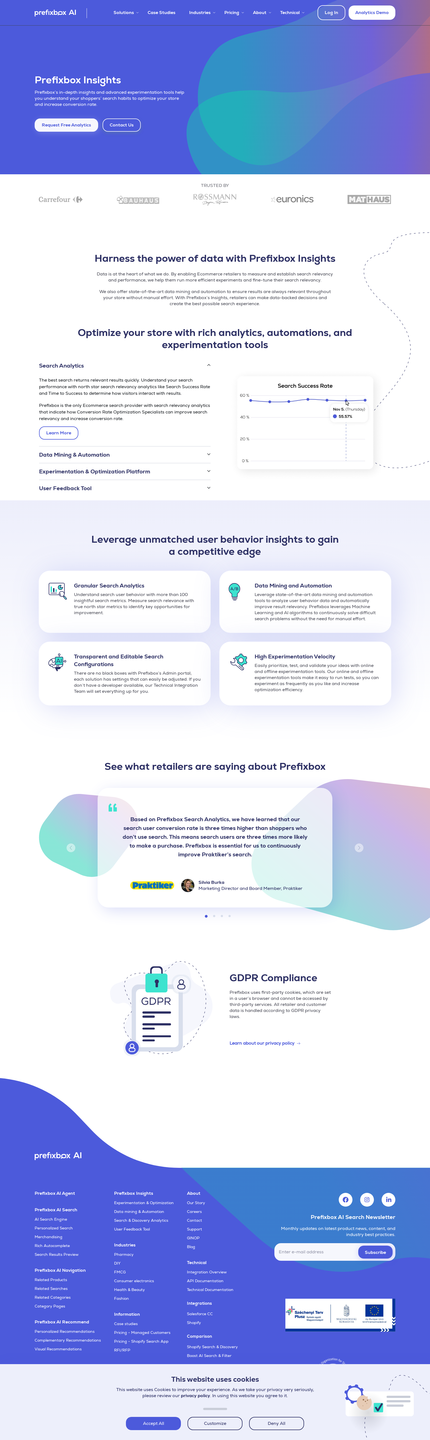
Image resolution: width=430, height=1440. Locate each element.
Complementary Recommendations (68, 1340)
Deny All (276, 1423)
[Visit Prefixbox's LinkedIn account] (388, 1200)
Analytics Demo (372, 12)
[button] (125, 365)
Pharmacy (124, 1254)
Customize (215, 1423)
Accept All (153, 1423)
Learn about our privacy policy (262, 1043)
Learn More (59, 434)
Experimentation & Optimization (144, 1202)
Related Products (51, 1279)
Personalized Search (54, 1228)
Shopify (194, 1322)
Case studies (126, 1323)
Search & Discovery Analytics (141, 1220)
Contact (194, 1220)
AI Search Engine (51, 1219)
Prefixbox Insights (133, 1193)
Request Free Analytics (66, 125)
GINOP (193, 1237)
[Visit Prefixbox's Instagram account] (367, 1200)
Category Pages (50, 1306)
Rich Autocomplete (52, 1245)
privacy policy (195, 1395)
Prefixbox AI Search (56, 1210)
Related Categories (53, 1297)
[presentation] (353, 1277)
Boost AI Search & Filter (209, 1355)
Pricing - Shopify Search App (141, 1341)
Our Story (196, 1202)
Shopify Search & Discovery (212, 1346)
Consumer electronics (134, 1280)
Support (194, 1229)
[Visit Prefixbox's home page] (61, 13)
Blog (191, 1246)
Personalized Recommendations (65, 1331)
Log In (331, 12)
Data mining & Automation (139, 1211)
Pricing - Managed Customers (142, 1332)
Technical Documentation (210, 1289)
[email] (334, 1252)
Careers (194, 1211)
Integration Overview (207, 1272)
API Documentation (205, 1280)
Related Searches (51, 1288)
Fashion (121, 1298)
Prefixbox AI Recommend (62, 1322)
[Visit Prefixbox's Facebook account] (345, 1200)
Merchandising (48, 1236)
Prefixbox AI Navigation (60, 1270)
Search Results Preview (57, 1254)
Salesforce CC (200, 1313)
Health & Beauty (129, 1289)
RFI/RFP (122, 1350)
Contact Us (122, 125)
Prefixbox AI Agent (55, 1193)
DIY (117, 1263)
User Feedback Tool (132, 1229)
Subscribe (375, 1252)
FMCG (120, 1272)
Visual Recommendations (58, 1349)
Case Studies (161, 12)
